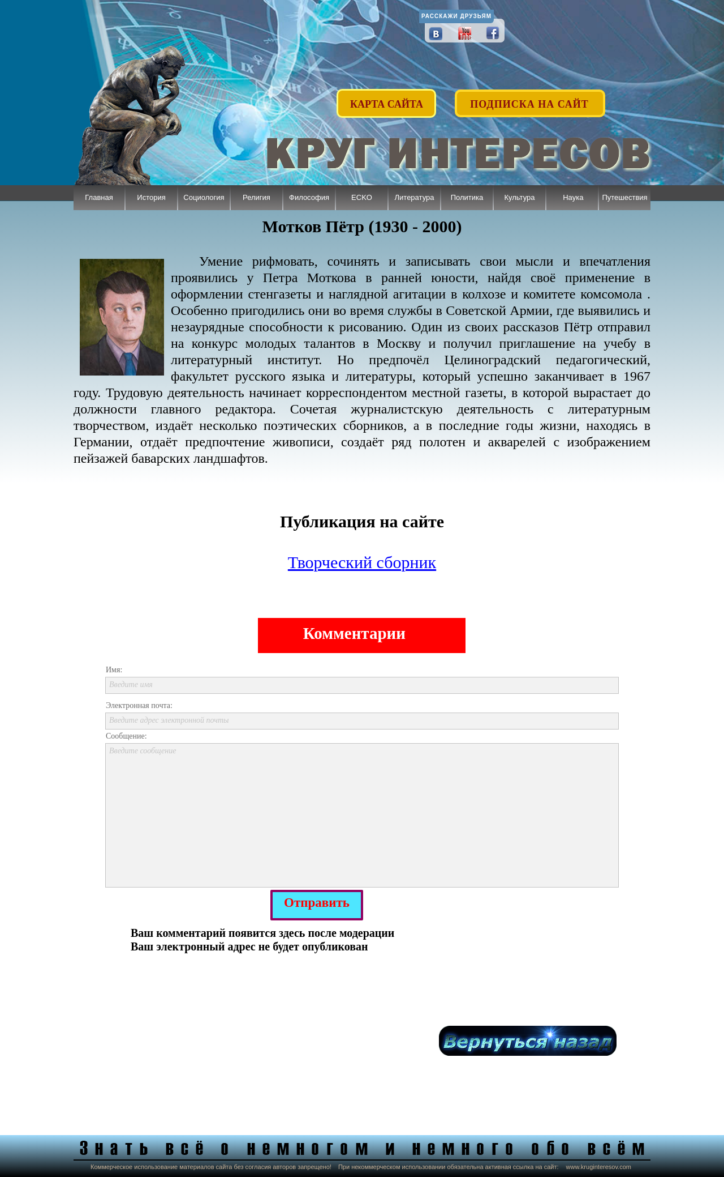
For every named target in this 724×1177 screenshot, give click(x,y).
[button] (530, 98)
